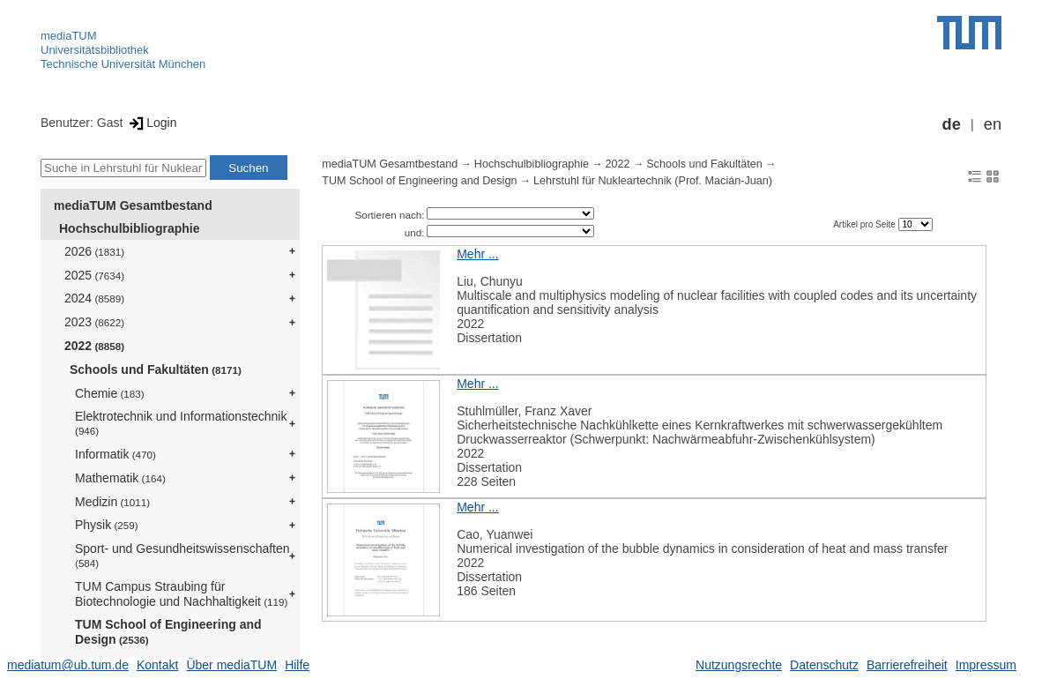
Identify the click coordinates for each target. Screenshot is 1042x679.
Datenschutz (824, 665)
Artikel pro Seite (865, 224)
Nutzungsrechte (739, 665)
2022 (94, 346)
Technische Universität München (123, 64)
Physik (106, 525)
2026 (94, 251)
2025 (94, 275)
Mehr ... (477, 254)
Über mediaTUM (231, 665)
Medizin (112, 502)
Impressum (986, 665)
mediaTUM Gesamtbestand (133, 205)
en (992, 124)
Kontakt (157, 665)
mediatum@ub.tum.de (68, 665)
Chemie (110, 393)
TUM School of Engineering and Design (168, 631)
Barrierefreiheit (907, 665)
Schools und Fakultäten (156, 369)
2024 (94, 298)
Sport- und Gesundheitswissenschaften (182, 555)
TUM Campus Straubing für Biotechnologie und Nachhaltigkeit (181, 593)
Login (151, 123)
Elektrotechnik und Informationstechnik (181, 422)
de (951, 124)
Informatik (115, 454)
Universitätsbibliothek (95, 49)
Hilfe (297, 665)
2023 (94, 322)
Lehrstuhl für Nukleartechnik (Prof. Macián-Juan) (652, 181)
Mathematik (120, 478)
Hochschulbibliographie (129, 228)
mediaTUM (69, 35)
